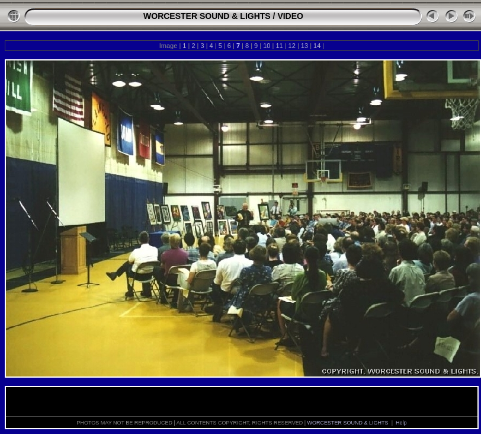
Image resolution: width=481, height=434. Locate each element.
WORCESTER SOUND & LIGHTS (207, 16)
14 (317, 45)
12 (292, 45)
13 (304, 45)
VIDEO (290, 16)
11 (279, 45)
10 (266, 45)
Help (401, 423)
